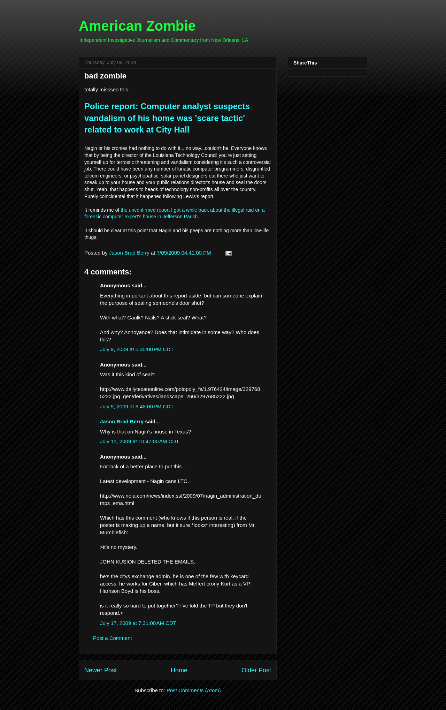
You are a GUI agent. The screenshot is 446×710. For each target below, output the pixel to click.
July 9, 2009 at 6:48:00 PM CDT (137, 406)
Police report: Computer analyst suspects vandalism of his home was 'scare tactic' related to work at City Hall (167, 117)
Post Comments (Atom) (194, 690)
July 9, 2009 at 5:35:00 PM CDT (137, 349)
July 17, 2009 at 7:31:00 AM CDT (138, 623)
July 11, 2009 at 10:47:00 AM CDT (139, 441)
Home (179, 670)
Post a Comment (112, 638)
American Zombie (137, 25)
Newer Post (100, 670)
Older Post (256, 670)
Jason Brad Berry (122, 421)
